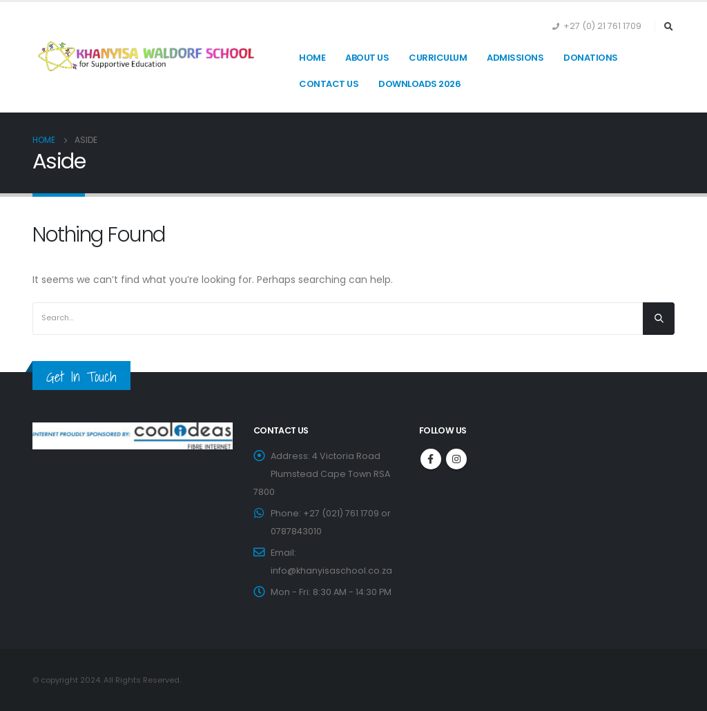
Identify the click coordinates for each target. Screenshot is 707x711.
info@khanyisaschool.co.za (331, 570)
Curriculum (438, 57)
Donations (590, 57)
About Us (367, 57)
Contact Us (328, 83)
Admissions (515, 57)
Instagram (456, 459)
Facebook (430, 459)
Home (312, 57)
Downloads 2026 (419, 83)
